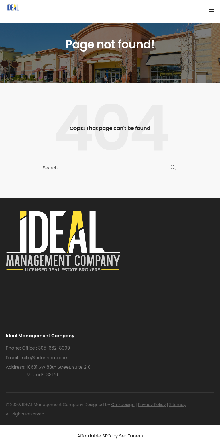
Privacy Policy (152, 404)
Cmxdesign (122, 404)
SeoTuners (131, 436)
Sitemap (177, 404)
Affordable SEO (94, 436)
